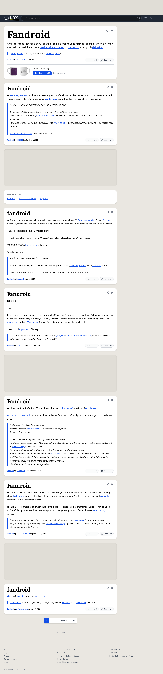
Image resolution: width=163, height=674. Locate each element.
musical (50, 53)
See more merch (59, 73)
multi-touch (81, 602)
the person (73, 47)
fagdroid (44, 198)
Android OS (40, 596)
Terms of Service (10, 659)
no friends (79, 520)
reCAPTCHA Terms (116, 653)
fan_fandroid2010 (27, 198)
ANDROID (96, 265)
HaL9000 (20, 140)
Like (9, 596)
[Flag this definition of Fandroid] (112, 31)
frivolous (74, 265)
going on (60, 335)
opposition (12, 322)
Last (73, 620)
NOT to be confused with (21, 133)
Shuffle (60, 632)
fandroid (11, 198)
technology (18, 496)
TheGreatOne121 (23, 533)
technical (50, 523)
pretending (105, 496)
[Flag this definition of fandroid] (112, 212)
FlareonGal (21, 60)
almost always (99, 510)
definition (97, 47)
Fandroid (10, 60)
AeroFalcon (21, 471)
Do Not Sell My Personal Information (123, 656)
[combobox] (81, 18)
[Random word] (138, 18)
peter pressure (22, 609)
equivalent (24, 329)
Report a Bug (62, 653)
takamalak (20, 279)
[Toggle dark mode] (151, 18)
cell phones (90, 408)
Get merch (106, 60)
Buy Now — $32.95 (42, 73)
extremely (14, 95)
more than (73, 335)
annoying (24, 95)
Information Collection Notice (68, 656)
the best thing (18, 446)
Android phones (34, 428)
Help (6, 653)
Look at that (15, 602)
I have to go (59, 123)
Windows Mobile (86, 220)
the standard (31, 245)
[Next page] (64, 620)
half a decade (84, 335)
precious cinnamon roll (51, 47)
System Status (62, 659)
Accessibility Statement (66, 650)
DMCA (6, 662)
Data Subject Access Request (68, 662)
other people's (67, 408)
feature (82, 265)
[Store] (145, 18)
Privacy (7, 656)
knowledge (60, 523)
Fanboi (20, 596)
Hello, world (17, 53)
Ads (5, 650)
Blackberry (107, 220)
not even (66, 602)
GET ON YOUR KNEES (46, 115)
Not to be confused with (18, 415)
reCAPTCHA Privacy (116, 650)
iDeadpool (20, 345)
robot (57, 53)
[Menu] (156, 18)
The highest (33, 322)
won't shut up (50, 99)
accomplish (56, 453)
